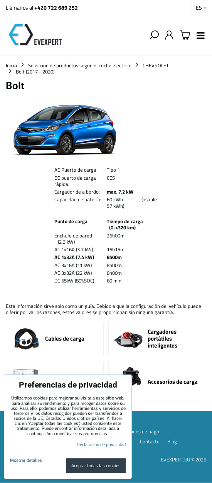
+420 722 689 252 (56, 7)
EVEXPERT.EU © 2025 (183, 459)
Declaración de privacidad (101, 444)
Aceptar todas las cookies (96, 465)
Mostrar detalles (26, 460)
